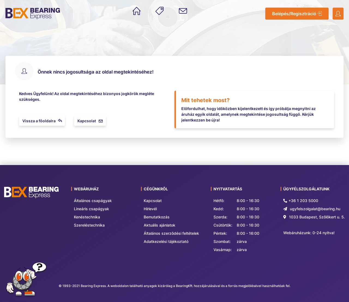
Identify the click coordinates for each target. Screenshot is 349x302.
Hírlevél (150, 208)
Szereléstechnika (89, 225)
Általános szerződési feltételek (171, 233)
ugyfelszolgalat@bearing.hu (315, 208)
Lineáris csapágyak (91, 208)
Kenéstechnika (87, 217)
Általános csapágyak (93, 200)
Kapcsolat (90, 120)
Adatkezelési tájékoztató (166, 241)
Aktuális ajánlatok (159, 225)
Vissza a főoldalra (42, 120)
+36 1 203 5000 (303, 200)
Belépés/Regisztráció (297, 13)
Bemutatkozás (157, 217)
